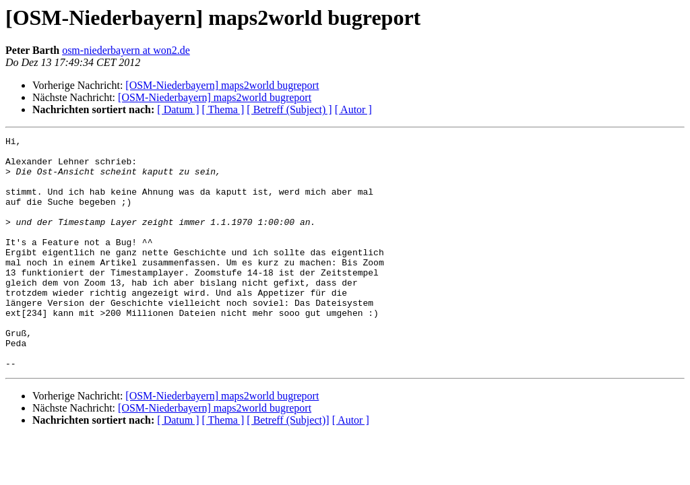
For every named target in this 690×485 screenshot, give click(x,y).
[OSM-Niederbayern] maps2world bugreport (222, 85)
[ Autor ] (353, 109)
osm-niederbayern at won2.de (126, 50)
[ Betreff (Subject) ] (289, 109)
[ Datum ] (178, 109)
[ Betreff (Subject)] (288, 466)
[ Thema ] (223, 109)
